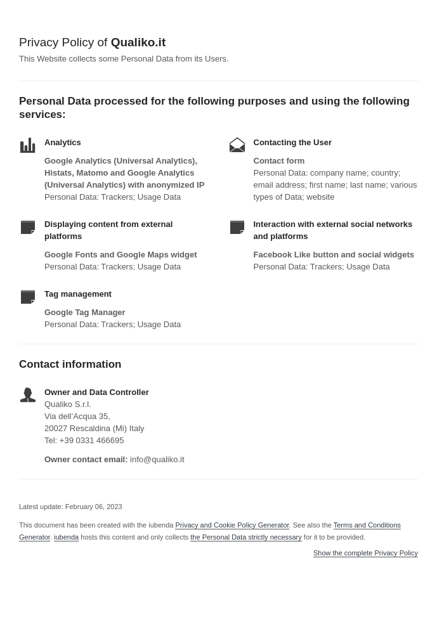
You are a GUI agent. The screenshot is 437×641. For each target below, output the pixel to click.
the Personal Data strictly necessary (245, 537)
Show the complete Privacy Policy (365, 553)
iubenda (66, 537)
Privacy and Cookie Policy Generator (232, 525)
